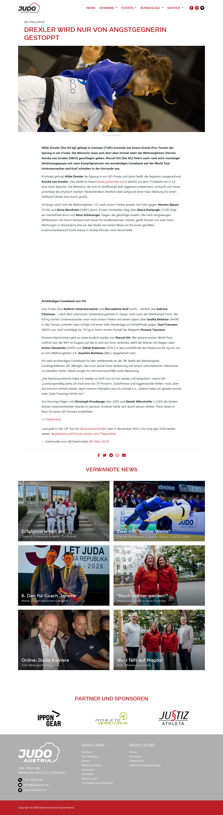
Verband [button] (107, 8)
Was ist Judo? (90, 778)
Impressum (135, 756)
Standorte (87, 774)
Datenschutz (136, 760)
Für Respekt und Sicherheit (97, 782)
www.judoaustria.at (32, 790)
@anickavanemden (93, 429)
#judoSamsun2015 (64, 434)
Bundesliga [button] (150, 8)
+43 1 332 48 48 (30, 779)
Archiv (133, 752)
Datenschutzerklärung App (144, 765)
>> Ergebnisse (51, 419)
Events (86, 760)
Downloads (88, 769)
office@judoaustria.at (33, 784)
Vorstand (87, 752)
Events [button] (127, 8)
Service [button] (174, 8)
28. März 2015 (99, 441)
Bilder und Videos (91, 765)
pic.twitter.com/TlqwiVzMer (97, 434)
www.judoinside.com (111, 181)
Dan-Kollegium (90, 756)
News (90, 8)
